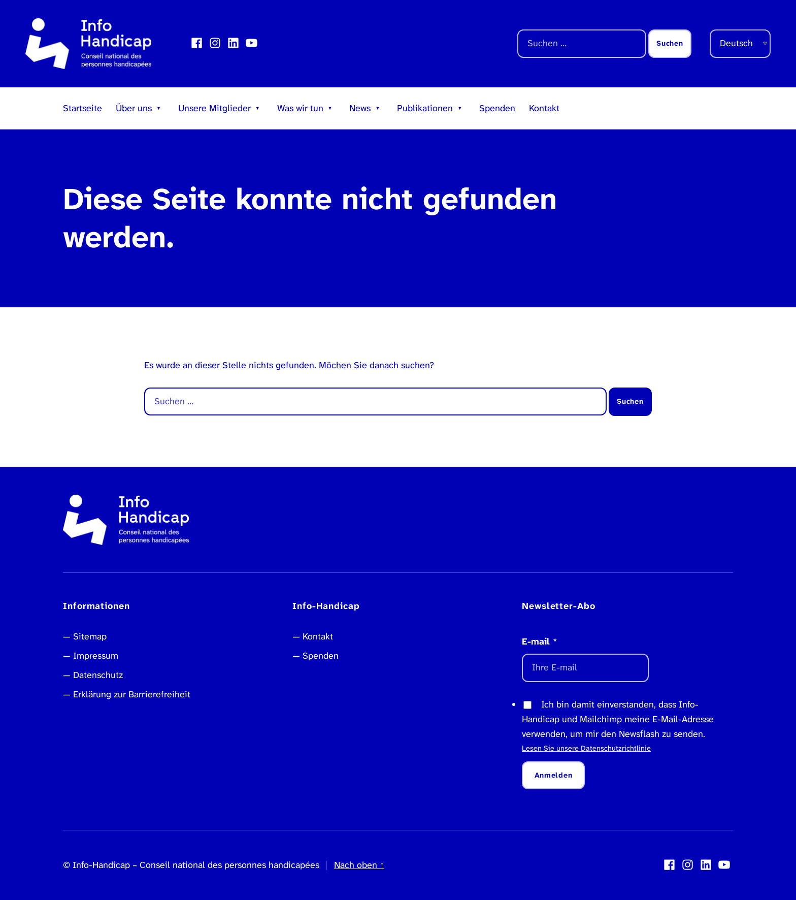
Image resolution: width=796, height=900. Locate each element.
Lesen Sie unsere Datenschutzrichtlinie (586, 748)
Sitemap (90, 636)
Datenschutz (98, 675)
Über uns (134, 108)
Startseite (82, 108)
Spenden (497, 108)
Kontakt (544, 108)
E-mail (539, 641)
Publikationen (425, 108)
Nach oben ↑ (359, 865)
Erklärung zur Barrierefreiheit (131, 694)
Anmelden (554, 775)
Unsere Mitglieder (214, 108)
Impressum (95, 656)
